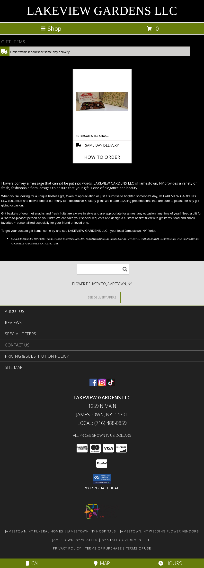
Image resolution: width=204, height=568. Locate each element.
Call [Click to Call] (34, 563)
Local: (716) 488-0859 (102, 423)
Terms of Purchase (103, 548)
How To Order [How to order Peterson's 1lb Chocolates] (102, 157)
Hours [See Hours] (170, 563)
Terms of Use (138, 548)
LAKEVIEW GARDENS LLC (102, 11)
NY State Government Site (127, 540)
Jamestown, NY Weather (75, 540)
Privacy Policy (67, 548)
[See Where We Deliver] (102, 297)
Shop (51, 28)
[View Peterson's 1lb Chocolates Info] (102, 101)
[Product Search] (103, 269)
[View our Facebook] (93, 385)
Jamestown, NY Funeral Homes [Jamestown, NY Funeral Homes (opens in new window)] (34, 531)
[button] (102, 479)
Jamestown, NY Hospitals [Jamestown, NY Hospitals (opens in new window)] (91, 531)
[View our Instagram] (102, 385)
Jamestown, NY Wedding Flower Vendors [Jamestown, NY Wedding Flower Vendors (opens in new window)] (159, 531)
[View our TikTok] (111, 385)
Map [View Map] (102, 563)
